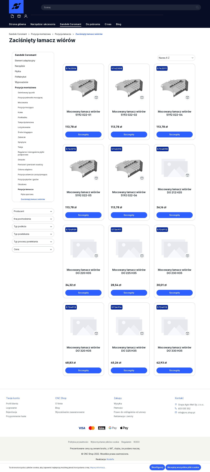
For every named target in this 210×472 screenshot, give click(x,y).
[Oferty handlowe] (12, 16)
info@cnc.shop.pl (186, 412)
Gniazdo (21, 160)
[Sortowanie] (176, 58)
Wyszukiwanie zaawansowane (69, 412)
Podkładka (22, 117)
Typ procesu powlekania (33, 241)
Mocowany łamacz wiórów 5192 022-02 (129, 113)
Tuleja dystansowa (26, 122)
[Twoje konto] (25, 16)
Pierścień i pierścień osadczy (30, 165)
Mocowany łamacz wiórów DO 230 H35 (174, 271)
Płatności (118, 408)
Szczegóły (83, 134)
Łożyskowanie (24, 127)
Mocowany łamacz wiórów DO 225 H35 (129, 271)
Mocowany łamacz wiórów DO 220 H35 (83, 271)
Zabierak (22, 137)
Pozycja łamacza (25, 189)
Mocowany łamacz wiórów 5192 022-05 (83, 194)
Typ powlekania (33, 234)
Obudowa (22, 184)
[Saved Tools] (19, 16)
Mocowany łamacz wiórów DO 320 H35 (83, 349)
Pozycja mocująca (25, 107)
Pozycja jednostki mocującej (30, 97)
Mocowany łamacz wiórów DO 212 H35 (174, 191)
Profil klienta (12, 403)
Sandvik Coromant (25, 54)
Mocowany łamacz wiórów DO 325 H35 (129, 349)
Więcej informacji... (98, 467)
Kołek (20, 112)
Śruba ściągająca (25, 132)
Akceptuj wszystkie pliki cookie (183, 467)
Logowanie (11, 408)
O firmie (59, 403)
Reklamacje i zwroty (123, 416)
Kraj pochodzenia (33, 219)
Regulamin (126, 442)
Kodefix (110, 459)
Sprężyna (22, 142)
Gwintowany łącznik (26, 93)
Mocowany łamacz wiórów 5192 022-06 (129, 194)
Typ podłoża (33, 226)
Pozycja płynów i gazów (28, 179)
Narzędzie (20, 66)
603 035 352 (184, 408)
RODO (137, 442)
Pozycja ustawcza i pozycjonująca (32, 174)
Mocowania (23, 102)
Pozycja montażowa (25, 87)
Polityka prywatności (78, 442)
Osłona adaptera (25, 169)
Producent (33, 211)
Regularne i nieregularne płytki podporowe (31, 153)
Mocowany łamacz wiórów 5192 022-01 (83, 113)
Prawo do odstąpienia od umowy (130, 412)
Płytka (18, 71)
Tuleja (20, 147)
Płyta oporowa (27, 194)
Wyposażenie (21, 82)
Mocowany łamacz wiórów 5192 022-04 (174, 113)
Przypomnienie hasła (16, 416)
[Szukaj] (121, 7)
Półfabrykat (20, 76)
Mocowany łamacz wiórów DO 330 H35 (174, 349)
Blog (57, 408)
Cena (33, 249)
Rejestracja (11, 412)
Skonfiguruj (157, 467)
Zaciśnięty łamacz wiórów (33, 199)
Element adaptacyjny (25, 60)
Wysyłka (118, 403)
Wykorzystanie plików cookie (105, 442)
